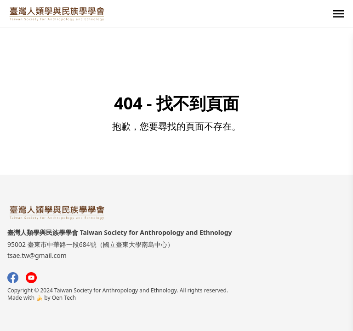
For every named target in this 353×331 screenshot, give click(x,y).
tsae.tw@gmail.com (37, 255)
